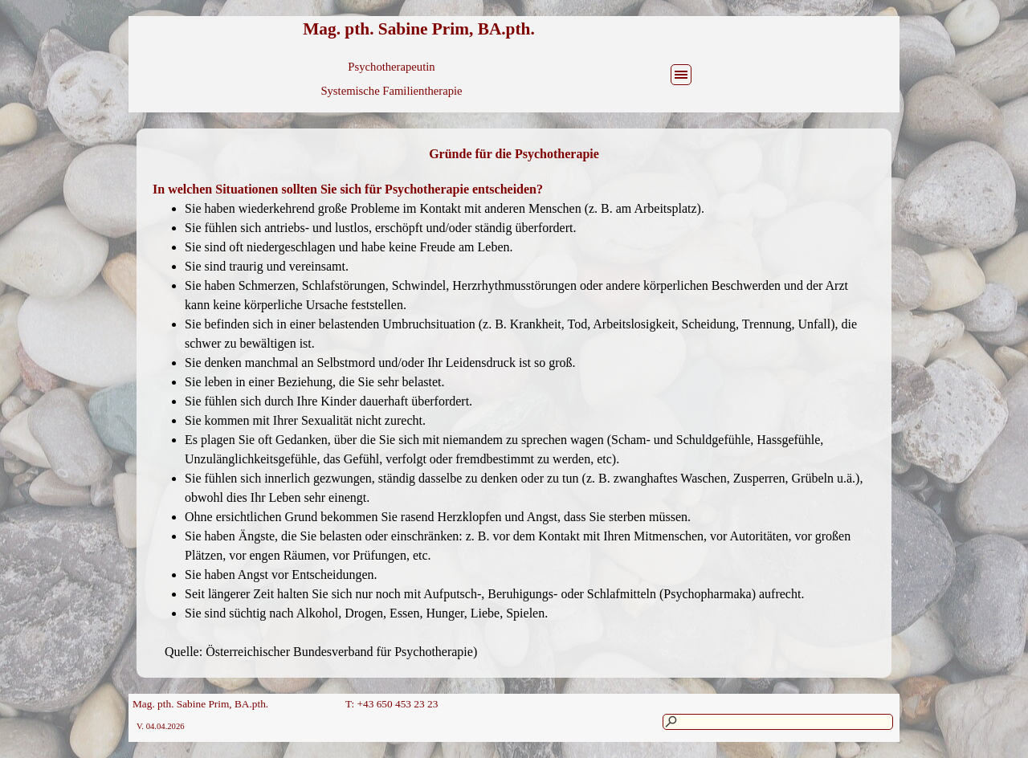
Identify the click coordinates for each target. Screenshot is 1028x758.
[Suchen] (778, 722)
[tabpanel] (514, 154)
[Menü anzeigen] (681, 74)
